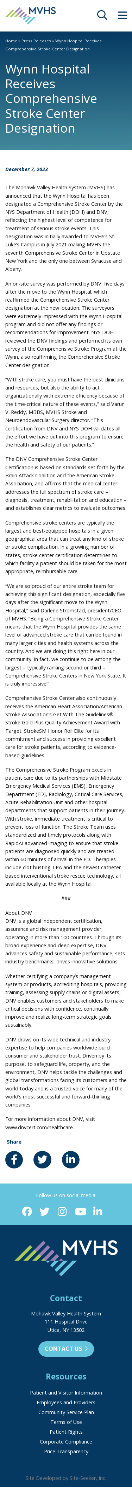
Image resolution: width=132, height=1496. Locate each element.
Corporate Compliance (66, 1441)
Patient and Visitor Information (66, 1392)
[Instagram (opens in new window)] (62, 1212)
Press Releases (36, 40)
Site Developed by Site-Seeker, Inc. (66, 1478)
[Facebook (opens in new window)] (27, 1212)
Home (11, 40)
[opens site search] (102, 17)
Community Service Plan (66, 1412)
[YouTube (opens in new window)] (80, 1212)
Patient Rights (66, 1431)
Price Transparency (66, 1451)
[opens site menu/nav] (122, 17)
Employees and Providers (66, 1402)
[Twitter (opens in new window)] (44, 1212)
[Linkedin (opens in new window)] (98, 1212)
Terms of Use (66, 1422)
